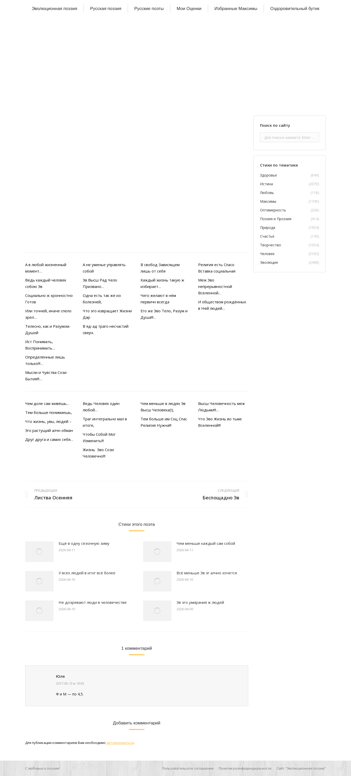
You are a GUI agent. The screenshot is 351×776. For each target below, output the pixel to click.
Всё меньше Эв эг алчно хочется (207, 572)
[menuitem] (54, 8)
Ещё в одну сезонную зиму (84, 543)
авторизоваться (120, 742)
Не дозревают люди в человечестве (93, 602)
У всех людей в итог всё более (87, 572)
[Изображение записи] (39, 551)
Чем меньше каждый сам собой (206, 543)
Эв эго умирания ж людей (200, 602)
